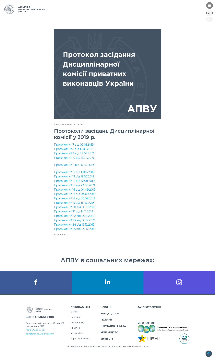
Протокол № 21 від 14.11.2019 (73, 211)
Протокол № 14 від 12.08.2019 (74, 181)
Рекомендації (77, 322)
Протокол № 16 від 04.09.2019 (74, 189)
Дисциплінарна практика (69, 125)
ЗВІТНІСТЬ (107, 338)
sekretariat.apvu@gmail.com (40, 333)
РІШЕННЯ (106, 319)
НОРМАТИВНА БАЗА (113, 326)
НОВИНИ (106, 307)
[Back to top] (208, 353)
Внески (74, 311)
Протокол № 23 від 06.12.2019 (74, 220)
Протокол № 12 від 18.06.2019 (74, 172)
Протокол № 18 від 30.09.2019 (74, 198)
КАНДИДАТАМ (110, 313)
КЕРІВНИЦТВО (109, 332)
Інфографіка (77, 333)
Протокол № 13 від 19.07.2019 (74, 176)
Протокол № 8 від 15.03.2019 (73, 149)
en (209, 19)
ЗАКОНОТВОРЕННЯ (149, 307)
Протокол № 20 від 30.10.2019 (74, 207)
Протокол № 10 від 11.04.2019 (74, 157)
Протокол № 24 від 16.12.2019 (74, 224)
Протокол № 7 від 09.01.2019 (74, 144)
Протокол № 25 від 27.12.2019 (74, 229)
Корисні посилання (80, 338)
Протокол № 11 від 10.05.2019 (74, 165)
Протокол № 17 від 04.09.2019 (74, 194)
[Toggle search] (209, 13)
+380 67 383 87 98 (35, 330)
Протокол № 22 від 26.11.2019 (74, 216)
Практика (75, 328)
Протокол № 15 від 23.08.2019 (74, 185)
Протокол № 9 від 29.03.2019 (74, 153)
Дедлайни (76, 317)
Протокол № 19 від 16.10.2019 (74, 202)
